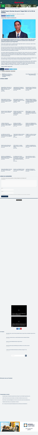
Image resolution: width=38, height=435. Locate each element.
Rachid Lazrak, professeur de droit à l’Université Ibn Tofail (6, 146)
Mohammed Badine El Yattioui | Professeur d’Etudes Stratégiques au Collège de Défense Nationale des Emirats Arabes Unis (31, 100)
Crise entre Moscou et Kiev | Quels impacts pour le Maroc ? (31, 157)
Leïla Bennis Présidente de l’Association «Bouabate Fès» (30, 170)
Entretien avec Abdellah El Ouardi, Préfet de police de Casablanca (18, 170)
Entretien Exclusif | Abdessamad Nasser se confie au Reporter (6, 112)
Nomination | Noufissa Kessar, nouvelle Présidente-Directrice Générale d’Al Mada (17, 337)
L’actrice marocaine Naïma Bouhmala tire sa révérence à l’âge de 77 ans (16, 349)
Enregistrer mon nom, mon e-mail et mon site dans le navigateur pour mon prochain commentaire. (16, 194)
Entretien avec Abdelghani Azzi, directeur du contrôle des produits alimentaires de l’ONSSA (31, 124)
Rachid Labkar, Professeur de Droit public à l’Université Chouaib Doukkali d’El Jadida (18, 100)
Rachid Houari (8, 71)
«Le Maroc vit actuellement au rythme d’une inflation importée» (31, 146)
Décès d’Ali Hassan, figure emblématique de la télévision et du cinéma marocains (18, 345)
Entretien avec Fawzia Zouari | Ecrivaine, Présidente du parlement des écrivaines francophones (18, 112)
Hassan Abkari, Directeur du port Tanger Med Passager (31, 74)
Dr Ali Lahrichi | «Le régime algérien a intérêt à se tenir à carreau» (18, 146)
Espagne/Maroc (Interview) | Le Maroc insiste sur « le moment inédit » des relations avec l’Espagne (6, 89)
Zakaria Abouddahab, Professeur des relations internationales (6, 170)
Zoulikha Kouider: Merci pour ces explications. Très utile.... (10, 401)
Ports (3, 71)
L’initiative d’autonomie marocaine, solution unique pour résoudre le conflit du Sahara (6, 124)
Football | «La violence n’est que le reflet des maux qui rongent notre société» (31, 135)
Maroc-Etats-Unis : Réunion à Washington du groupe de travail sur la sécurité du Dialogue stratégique (7, 75)
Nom (2, 188)
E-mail (2, 191)
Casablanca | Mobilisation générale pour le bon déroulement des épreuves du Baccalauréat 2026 (19, 325)
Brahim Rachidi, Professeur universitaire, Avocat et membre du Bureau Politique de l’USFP (6, 100)
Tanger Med (13, 71)
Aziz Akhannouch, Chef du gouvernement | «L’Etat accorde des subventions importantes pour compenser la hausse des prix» (18, 158)
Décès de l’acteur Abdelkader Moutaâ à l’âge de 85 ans (14, 341)
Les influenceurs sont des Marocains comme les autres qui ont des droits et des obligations (6, 135)
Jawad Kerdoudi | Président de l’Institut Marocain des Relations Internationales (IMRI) (18, 88)
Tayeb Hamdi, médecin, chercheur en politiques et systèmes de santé (19, 135)
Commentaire (3, 179)
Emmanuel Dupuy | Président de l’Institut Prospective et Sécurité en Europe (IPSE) (31, 88)
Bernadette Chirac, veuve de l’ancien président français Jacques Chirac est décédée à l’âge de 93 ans (20, 333)
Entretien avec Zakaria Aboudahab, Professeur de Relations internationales (17, 124)
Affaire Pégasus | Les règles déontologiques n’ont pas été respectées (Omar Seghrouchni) (31, 112)
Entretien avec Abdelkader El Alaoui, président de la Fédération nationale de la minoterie (6, 157)
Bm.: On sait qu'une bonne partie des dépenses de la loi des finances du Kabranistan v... (15, 403)
